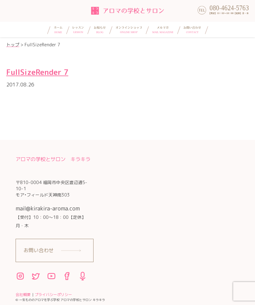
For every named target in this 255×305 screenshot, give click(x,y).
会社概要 (23, 294)
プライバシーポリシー (53, 294)
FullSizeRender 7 (37, 72)
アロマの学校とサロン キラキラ (53, 159)
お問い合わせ (39, 250)
